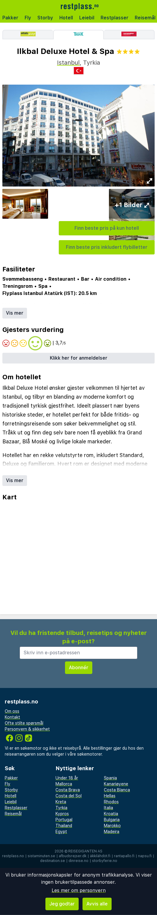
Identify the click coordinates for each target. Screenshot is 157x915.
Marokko (112, 825)
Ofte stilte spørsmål (24, 723)
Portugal (63, 819)
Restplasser (115, 18)
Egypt (61, 831)
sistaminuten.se (41, 856)
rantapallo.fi (124, 856)
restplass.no (13, 856)
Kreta (60, 801)
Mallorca (63, 784)
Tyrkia (61, 807)
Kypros (62, 813)
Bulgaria (112, 819)
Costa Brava (67, 789)
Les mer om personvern (79, 890)
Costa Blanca (117, 789)
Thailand (63, 825)
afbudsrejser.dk (72, 856)
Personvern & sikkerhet (27, 729)
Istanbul (68, 62)
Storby (45, 18)
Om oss (12, 711)
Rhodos (111, 801)
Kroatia (111, 813)
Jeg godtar (62, 904)
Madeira (111, 831)
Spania (110, 778)
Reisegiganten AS (85, 851)
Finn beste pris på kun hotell (106, 228)
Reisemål (13, 813)
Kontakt (12, 717)
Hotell (66, 18)
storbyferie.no (104, 861)
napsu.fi (145, 856)
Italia (108, 807)
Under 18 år (66, 778)
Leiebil (86, 18)
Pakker (10, 18)
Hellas (109, 795)
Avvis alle (97, 904)
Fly (28, 18)
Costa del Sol (68, 795)
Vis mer (14, 313)
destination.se (52, 861)
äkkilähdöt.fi (100, 856)
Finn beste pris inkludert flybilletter (107, 247)
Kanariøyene (116, 784)
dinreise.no (78, 861)
